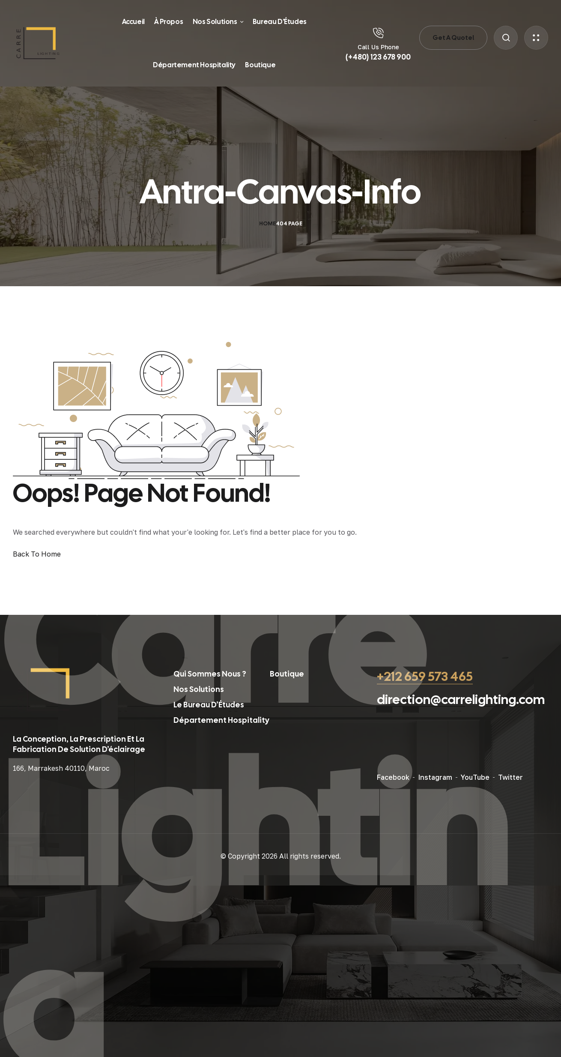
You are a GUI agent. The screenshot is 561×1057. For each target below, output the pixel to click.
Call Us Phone (378, 47)
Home (267, 223)
